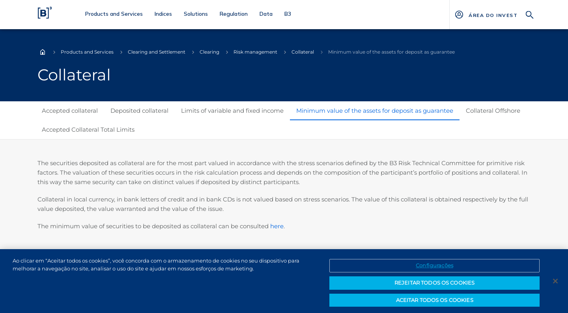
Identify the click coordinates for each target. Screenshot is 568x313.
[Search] (529, 14)
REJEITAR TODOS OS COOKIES (434, 285)
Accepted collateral (70, 110)
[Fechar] (555, 283)
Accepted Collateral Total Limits (88, 129)
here (277, 226)
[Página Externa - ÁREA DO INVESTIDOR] (492, 14)
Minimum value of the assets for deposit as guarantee (374, 110)
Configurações (434, 268)
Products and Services (87, 52)
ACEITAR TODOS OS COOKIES (434, 302)
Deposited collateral (139, 110)
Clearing (209, 52)
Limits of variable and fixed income (232, 110)
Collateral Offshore (493, 110)
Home (43, 52)
